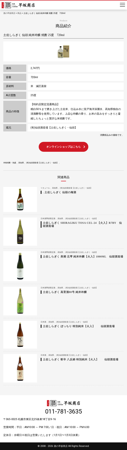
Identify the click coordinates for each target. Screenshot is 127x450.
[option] (63, 51)
